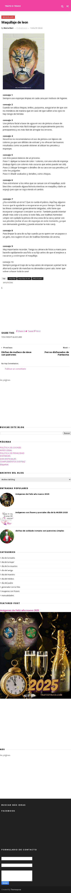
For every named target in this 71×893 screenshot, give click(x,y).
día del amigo (7, 570)
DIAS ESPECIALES (8, 458)
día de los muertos (9, 566)
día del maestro (8, 574)
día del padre (7, 583)
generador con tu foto (11, 587)
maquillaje (8, 17)
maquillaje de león (24, 278)
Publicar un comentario (15, 368)
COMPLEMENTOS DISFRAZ (12, 461)
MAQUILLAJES (37, 278)
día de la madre (8, 558)
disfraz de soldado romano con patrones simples (39, 531)
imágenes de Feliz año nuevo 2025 (32, 494)
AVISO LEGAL (6, 450)
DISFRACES (5, 456)
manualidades (8, 595)
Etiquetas (4, 464)
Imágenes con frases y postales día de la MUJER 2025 (41, 512)
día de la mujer (8, 562)
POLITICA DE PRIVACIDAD (12, 453)
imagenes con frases (11, 591)
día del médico (8, 578)
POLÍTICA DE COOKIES (10, 447)
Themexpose (16, 889)
